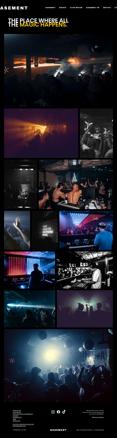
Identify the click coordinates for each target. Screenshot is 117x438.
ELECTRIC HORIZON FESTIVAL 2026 (23, 424)
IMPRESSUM (16, 421)
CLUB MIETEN (17, 412)
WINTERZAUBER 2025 (19, 426)
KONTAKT (15, 415)
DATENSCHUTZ (17, 417)
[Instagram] (53, 412)
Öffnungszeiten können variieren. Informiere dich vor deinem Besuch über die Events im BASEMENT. (93, 414)
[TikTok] (64, 412)
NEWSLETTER (17, 410)
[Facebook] (58, 412)
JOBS (14, 419)
